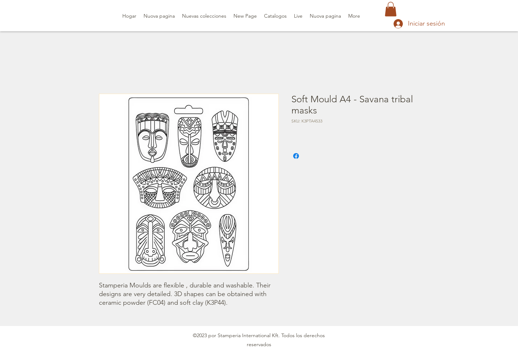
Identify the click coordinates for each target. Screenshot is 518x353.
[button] (391, 9)
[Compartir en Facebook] (296, 156)
